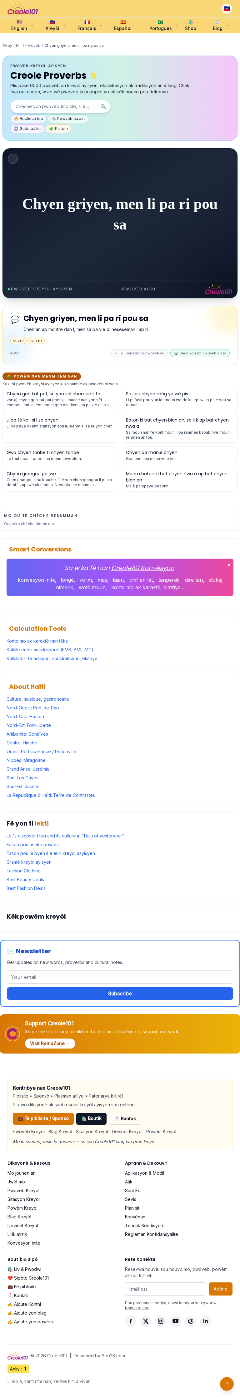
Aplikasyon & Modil (144, 1173)
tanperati (168, 580)
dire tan (194, 580)
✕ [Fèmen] (229, 565)
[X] (145, 1321)
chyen (18, 340)
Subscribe (120, 993)
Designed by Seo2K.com (99, 1355)
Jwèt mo (16, 1181)
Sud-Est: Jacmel (23, 786)
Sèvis (130, 1199)
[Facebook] (130, 1321)
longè (67, 580)
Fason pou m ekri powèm (33, 844)
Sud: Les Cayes (22, 777)
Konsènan (135, 1216)
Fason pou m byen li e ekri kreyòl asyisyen (51, 853)
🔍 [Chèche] (103, 106)
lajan (118, 580)
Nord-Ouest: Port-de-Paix (33, 707)
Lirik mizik (17, 1234)
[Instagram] (160, 1321)
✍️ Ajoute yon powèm (30, 1321)
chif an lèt (141, 580)
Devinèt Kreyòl (127, 1131)
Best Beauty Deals (25, 879)
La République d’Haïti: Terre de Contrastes (51, 795)
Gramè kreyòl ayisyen (29, 862)
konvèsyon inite (36, 580)
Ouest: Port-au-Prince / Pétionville (41, 751)
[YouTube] (175, 1321)
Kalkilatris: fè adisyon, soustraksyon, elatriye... (53, 658)
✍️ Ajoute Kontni (24, 1304)
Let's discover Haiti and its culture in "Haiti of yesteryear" (65, 835)
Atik (128, 1181)
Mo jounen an (22, 1173)
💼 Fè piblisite (22, 1286)
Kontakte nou (137, 1308)
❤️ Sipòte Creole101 (28, 1278)
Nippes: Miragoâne (26, 760)
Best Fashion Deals (26, 888)
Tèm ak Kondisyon (144, 1225)
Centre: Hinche (22, 742)
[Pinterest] (190, 1321)
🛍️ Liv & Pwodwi (24, 1269)
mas (102, 580)
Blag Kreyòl (60, 1131)
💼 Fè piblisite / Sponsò (43, 1118)
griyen (36, 340)
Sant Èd (133, 1190)
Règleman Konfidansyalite (151, 1234)
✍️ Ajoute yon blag (27, 1313)
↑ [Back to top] (227, 1384)
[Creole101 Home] (23, 8)
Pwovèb (33, 45)
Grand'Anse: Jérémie (28, 769)
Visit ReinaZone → (50, 1043)
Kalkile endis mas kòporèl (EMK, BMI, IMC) (50, 649)
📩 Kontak (125, 1118)
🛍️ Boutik (91, 1118)
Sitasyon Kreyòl (92, 1131)
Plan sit (132, 1208)
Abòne (221, 1288)
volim (85, 580)
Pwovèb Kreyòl (29, 1131)
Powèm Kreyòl (161, 1131)
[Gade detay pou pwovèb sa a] (60, 399)
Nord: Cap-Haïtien (25, 716)
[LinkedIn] (205, 1321)
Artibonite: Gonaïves (27, 734)
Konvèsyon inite (24, 1243)
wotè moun (92, 587)
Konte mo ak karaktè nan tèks (37, 641)
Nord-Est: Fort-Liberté (29, 725)
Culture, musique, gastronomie (38, 699)
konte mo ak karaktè (135, 587)
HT (19, 45)
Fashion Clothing (24, 870)
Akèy (7, 45)
